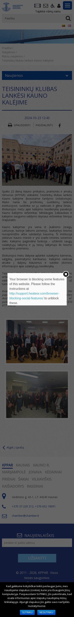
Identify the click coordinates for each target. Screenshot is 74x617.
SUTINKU (27, 612)
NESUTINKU (46, 612)
